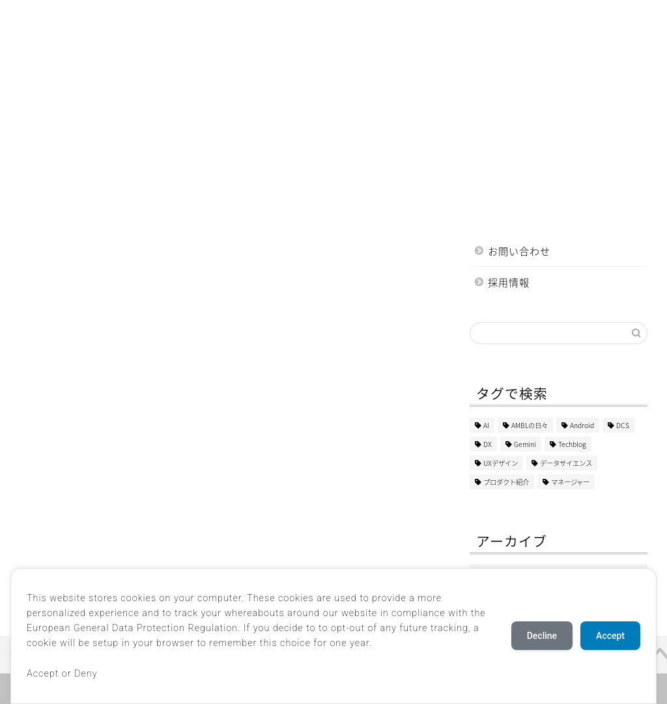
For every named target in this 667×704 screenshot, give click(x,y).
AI (91, 18)
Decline (542, 635)
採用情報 (509, 282)
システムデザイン (206, 18)
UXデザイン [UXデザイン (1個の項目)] (500, 463)
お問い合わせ (519, 250)
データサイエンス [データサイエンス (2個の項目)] (566, 463)
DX (133, 18)
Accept (610, 635)
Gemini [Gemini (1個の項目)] (525, 444)
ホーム (42, 18)
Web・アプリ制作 (306, 18)
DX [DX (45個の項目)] (487, 444)
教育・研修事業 (403, 18)
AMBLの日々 (53, 44)
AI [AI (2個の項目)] (486, 425)
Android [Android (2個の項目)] (582, 425)
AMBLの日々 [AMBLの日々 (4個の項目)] (529, 425)
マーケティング (495, 18)
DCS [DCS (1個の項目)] (622, 425)
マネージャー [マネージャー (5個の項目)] (570, 482)
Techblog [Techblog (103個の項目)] (572, 444)
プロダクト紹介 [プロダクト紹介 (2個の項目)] (506, 482)
